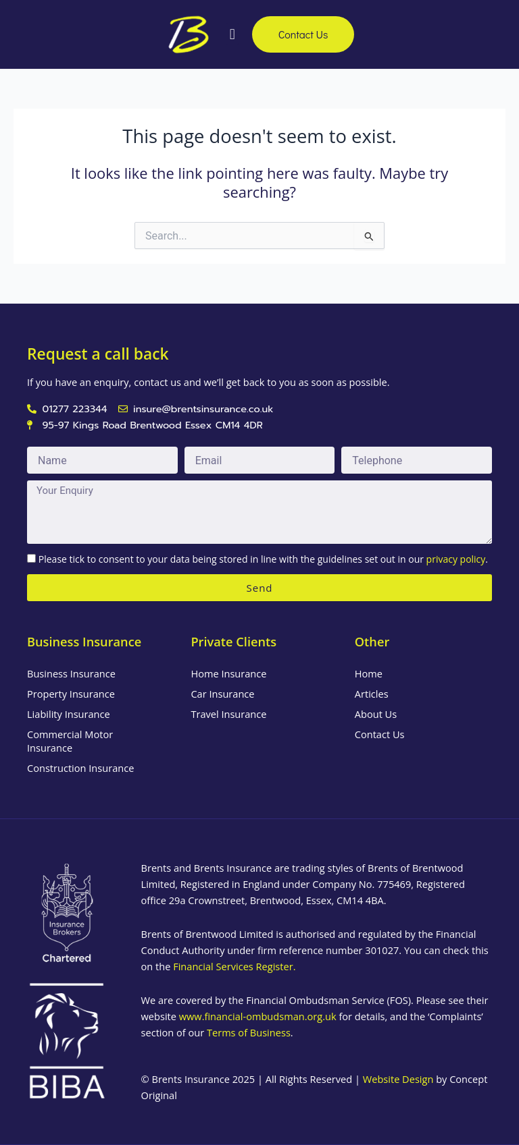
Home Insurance (228, 673)
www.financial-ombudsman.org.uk (258, 1016)
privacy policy (456, 559)
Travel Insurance (228, 714)
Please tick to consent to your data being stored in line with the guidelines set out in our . (263, 559)
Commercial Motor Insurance (70, 740)
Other (372, 642)
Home (368, 673)
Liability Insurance (68, 714)
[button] (231, 34)
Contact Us (380, 734)
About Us (376, 714)
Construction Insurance (80, 768)
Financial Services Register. (234, 966)
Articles (372, 693)
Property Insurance (71, 693)
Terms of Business (249, 1032)
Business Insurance (71, 673)
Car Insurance (222, 693)
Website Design (398, 1079)
